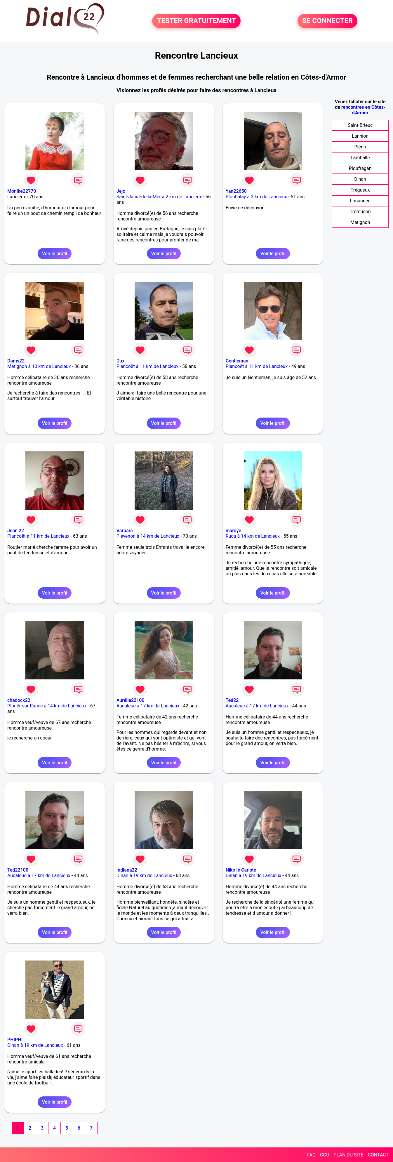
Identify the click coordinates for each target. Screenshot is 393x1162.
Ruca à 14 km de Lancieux (253, 536)
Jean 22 (15, 530)
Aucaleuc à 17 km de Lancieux (148, 706)
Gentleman (237, 361)
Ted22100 (17, 870)
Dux (120, 361)
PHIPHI (14, 1039)
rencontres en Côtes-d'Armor (363, 109)
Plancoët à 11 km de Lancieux (147, 366)
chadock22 (18, 700)
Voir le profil (54, 253)
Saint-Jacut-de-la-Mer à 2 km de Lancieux (159, 196)
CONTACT (378, 1155)
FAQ (311, 1155)
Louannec (360, 201)
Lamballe (360, 157)
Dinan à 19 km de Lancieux (144, 875)
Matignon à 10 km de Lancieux (39, 366)
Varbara (124, 530)
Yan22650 (236, 191)
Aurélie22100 (130, 700)
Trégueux (360, 190)
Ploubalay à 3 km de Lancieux (256, 196)
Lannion (360, 136)
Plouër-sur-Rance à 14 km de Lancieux (46, 706)
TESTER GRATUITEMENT (196, 21)
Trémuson (360, 211)
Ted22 (232, 700)
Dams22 (16, 361)
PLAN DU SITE (349, 1155)
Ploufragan (360, 168)
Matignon (360, 222)
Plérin (360, 147)
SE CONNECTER (327, 21)
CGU (324, 1155)
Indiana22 (126, 870)
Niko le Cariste (241, 870)
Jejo (121, 191)
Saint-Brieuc (360, 125)
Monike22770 (21, 191)
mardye (233, 530)
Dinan (360, 179)
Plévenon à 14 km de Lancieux (147, 536)
